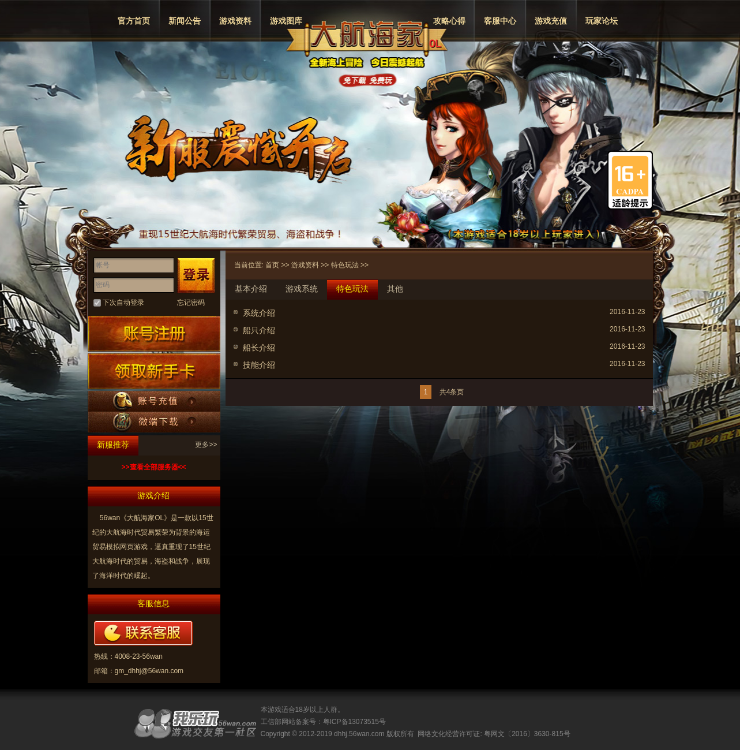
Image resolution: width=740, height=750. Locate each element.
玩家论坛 (601, 20)
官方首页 (134, 20)
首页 (272, 265)
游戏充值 (551, 20)
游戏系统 (302, 288)
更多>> (206, 445)
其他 (395, 288)
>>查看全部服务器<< (153, 467)
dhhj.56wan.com (359, 734)
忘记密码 (191, 302)
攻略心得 (449, 20)
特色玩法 (345, 265)
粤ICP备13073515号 (354, 722)
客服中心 (500, 20)
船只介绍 (259, 330)
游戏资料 (235, 20)
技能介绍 (259, 365)
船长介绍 (259, 347)
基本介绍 (251, 288)
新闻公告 (184, 20)
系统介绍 (259, 313)
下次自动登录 (123, 302)
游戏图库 (286, 20)
